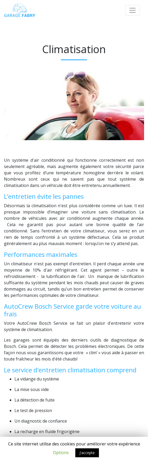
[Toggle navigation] (132, 10)
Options (61, 452)
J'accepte (87, 452)
